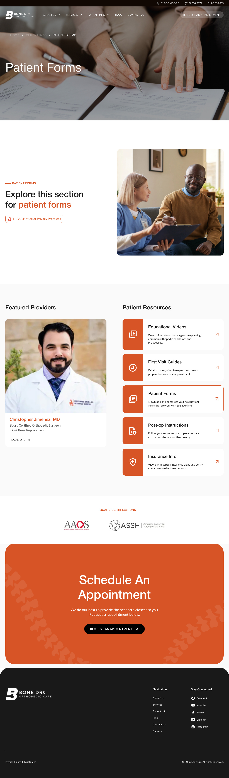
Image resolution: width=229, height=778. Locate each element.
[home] (20, 15)
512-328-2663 (216, 3)
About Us (158, 697)
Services (157, 704)
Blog (155, 717)
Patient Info (159, 711)
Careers (157, 731)
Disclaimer (30, 761)
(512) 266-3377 (193, 3)
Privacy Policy (13, 761)
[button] (51, 14)
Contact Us (159, 724)
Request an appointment (202, 14)
